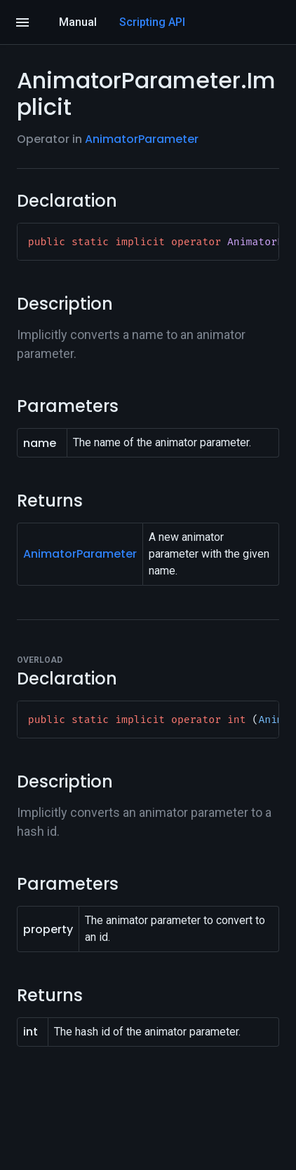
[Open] (22, 22)
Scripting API (152, 22)
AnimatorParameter (142, 139)
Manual (78, 22)
